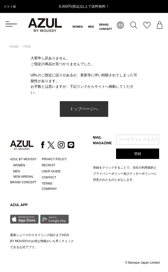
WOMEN (77, 26)
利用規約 (148, 167)
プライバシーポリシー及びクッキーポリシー (123, 173)
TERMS (47, 183)
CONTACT (49, 177)
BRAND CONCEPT (23, 182)
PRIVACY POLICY (54, 159)
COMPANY (49, 189)
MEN (91, 26)
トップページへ (84, 109)
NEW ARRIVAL (23, 176)
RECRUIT (48, 165)
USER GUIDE (51, 171)
